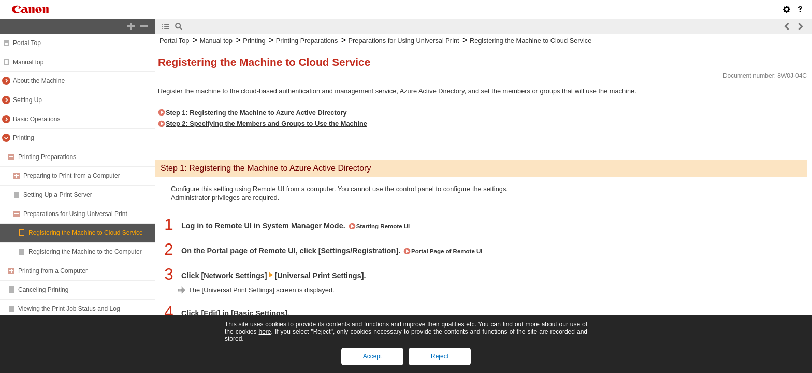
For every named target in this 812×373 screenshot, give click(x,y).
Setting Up (27, 100)
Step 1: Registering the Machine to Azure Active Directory (256, 113)
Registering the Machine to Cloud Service (85, 232)
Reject (439, 356)
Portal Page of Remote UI (447, 251)
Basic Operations (36, 119)
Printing (23, 137)
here (264, 331)
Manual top (28, 62)
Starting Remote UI (383, 226)
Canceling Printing (43, 289)
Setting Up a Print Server (57, 194)
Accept (372, 356)
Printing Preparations (47, 157)
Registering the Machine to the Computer (85, 251)
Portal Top (27, 43)
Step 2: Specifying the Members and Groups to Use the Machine (266, 123)
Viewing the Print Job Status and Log (69, 308)
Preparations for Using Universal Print (75, 214)
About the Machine (39, 80)
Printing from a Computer (53, 271)
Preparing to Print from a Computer (71, 175)
